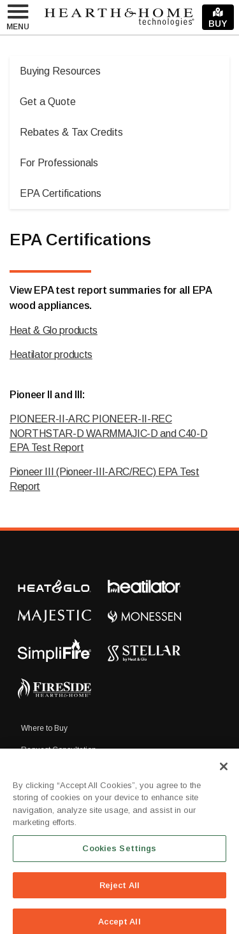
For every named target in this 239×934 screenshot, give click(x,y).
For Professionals (59, 162)
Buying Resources (60, 71)
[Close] (224, 773)
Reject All (119, 891)
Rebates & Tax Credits (71, 132)
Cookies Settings (119, 854)
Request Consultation (58, 749)
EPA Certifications (60, 193)
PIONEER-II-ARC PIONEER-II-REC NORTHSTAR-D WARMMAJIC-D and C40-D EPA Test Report (108, 433)
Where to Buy (44, 728)
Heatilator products (51, 354)
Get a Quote (48, 101)
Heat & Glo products (54, 330)
